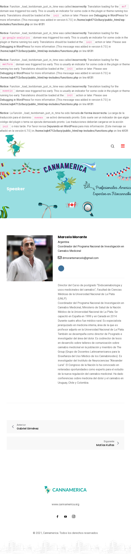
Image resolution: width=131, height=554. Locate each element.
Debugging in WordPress (109, 15)
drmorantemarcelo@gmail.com (78, 258)
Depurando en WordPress (62, 126)
